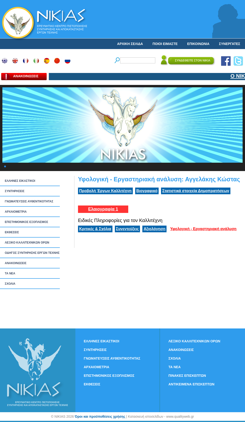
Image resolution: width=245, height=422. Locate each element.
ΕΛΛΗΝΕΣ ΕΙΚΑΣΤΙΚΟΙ (20, 181)
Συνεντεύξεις (127, 229)
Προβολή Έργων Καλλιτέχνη (105, 191)
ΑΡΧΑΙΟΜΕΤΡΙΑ (16, 211)
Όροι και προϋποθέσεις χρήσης (100, 416)
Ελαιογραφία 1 (103, 209)
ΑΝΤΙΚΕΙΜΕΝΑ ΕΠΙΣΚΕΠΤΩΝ (191, 384)
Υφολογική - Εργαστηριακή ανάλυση (203, 229)
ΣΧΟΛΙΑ (10, 283)
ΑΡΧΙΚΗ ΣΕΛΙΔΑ (130, 44)
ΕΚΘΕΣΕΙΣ (12, 232)
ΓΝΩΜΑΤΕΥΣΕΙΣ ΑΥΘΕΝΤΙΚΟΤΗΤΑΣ (29, 201)
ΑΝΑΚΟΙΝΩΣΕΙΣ (16, 263)
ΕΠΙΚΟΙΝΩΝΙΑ (198, 44)
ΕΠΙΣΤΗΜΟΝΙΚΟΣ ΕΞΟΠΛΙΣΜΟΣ (26, 222)
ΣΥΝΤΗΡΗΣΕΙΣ (14, 191)
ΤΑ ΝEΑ (10, 273)
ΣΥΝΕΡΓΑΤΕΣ (229, 44)
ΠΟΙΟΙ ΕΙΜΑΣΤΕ (165, 44)
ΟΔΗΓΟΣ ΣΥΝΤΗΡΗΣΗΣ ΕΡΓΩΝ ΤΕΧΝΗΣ (32, 253)
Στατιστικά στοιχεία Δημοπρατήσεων (195, 191)
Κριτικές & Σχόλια (95, 229)
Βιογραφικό (146, 191)
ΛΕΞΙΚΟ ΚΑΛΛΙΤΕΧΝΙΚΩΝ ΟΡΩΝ (27, 242)
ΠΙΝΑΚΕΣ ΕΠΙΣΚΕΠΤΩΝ (187, 376)
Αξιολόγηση (154, 229)
